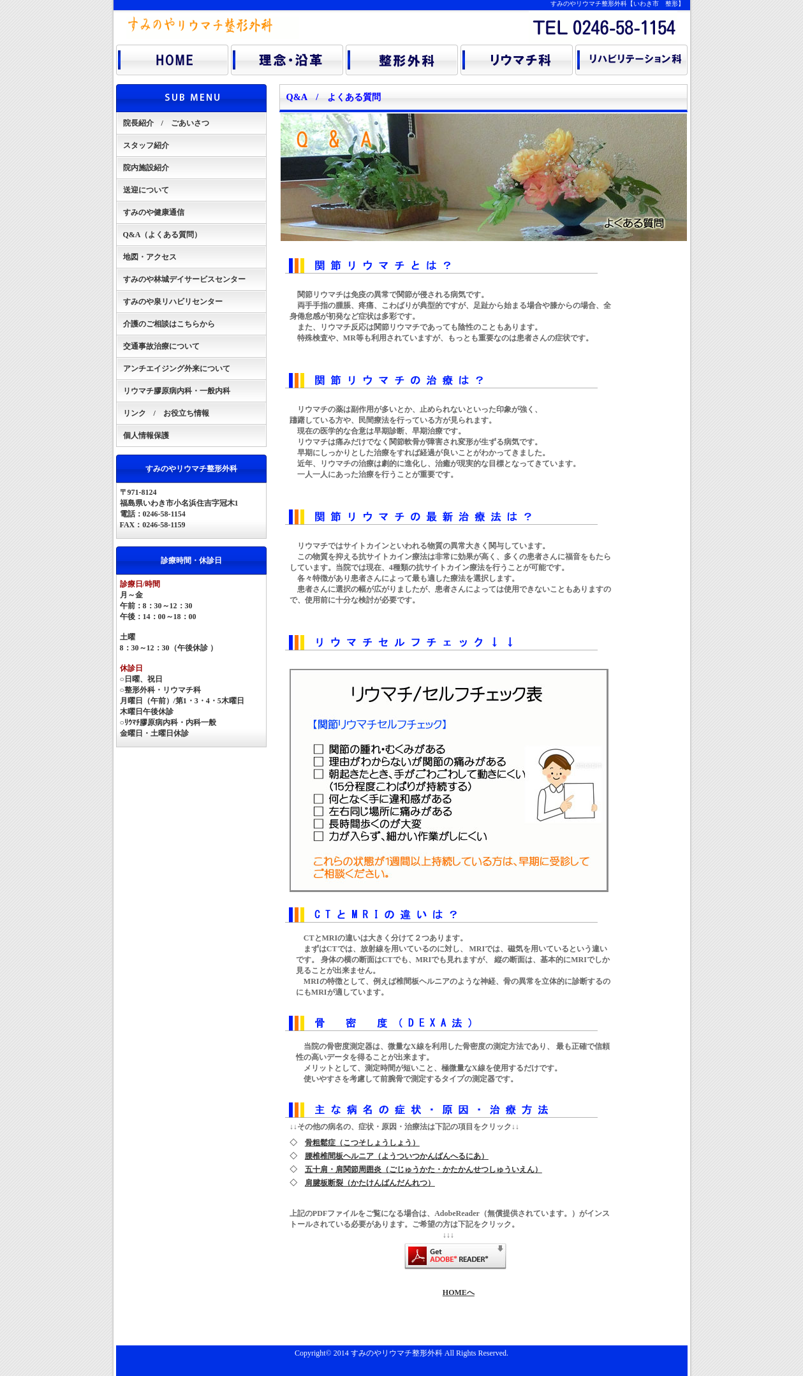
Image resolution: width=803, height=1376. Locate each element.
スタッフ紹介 (146, 145)
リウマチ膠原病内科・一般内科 (176, 390)
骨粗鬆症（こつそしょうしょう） (362, 1142)
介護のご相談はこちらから (169, 323)
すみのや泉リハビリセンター (173, 301)
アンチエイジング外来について (176, 368)
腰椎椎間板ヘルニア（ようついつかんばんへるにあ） (397, 1156)
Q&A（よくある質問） (162, 234)
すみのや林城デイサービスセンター (184, 279)
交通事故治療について (161, 346)
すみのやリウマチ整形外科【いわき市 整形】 (617, 3)
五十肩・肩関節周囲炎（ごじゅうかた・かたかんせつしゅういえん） (423, 1169)
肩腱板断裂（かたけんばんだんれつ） (370, 1182)
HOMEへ (459, 1292)
